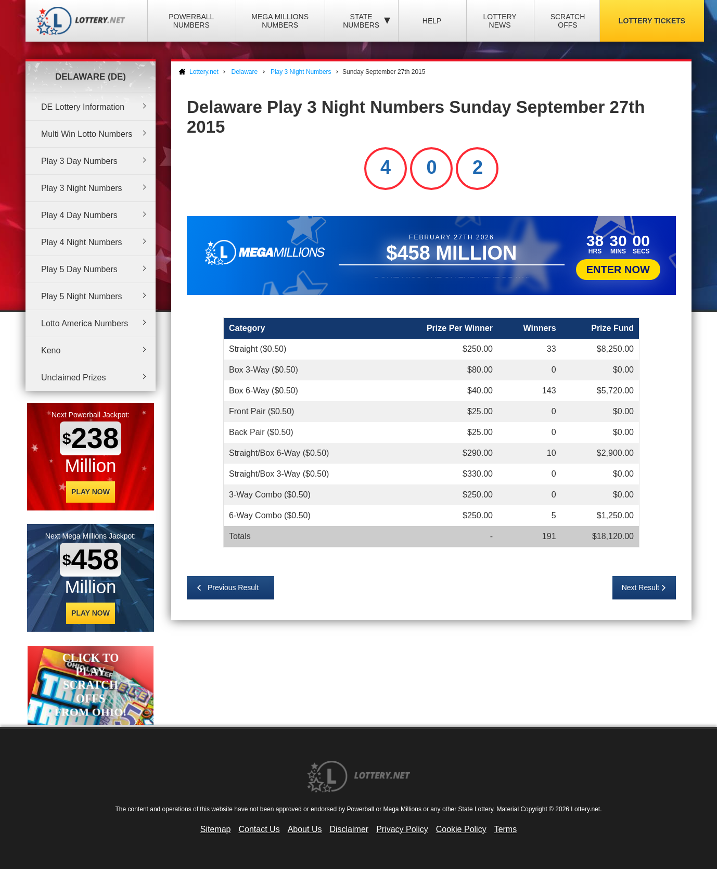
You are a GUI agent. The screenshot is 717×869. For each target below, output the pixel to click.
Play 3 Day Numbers (79, 161)
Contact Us (259, 829)
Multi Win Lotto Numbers (86, 134)
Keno (50, 350)
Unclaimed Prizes (73, 377)
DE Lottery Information (82, 107)
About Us (305, 829)
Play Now (90, 492)
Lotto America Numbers (84, 323)
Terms (505, 829)
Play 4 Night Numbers (81, 242)
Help (432, 21)
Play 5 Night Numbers (81, 296)
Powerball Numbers (191, 20)
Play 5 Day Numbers (79, 269)
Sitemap (215, 829)
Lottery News (499, 20)
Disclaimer (348, 829)
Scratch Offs (567, 20)
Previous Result (233, 587)
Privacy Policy (402, 829)
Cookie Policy (461, 829)
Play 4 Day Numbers (79, 215)
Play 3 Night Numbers (81, 188)
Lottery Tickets (652, 21)
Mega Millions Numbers (280, 20)
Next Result (640, 587)
